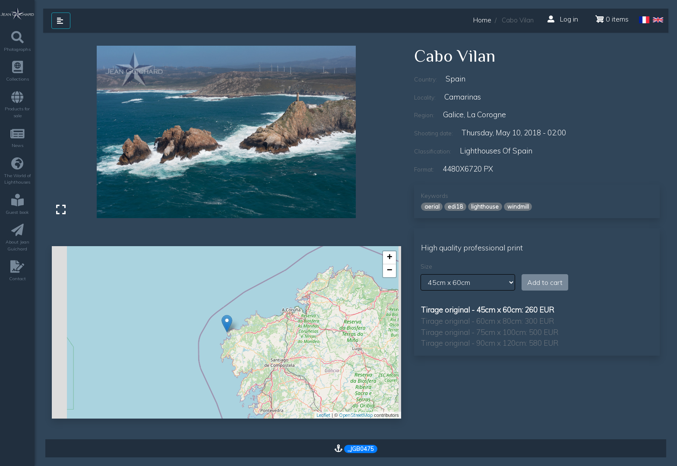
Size (426, 266)
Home (482, 20)
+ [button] (389, 257)
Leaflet (323, 415)
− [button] (389, 270)
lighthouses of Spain (496, 150)
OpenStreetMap (356, 415)
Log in (562, 19)
